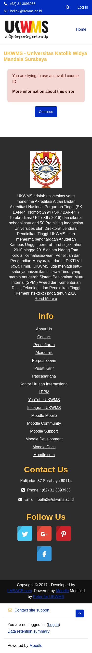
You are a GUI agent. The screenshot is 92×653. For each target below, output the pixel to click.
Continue (46, 112)
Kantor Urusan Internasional (44, 384)
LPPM (44, 392)
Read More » (46, 299)
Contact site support (28, 610)
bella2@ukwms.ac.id (26, 11)
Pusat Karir (44, 368)
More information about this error (43, 91)
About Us (44, 329)
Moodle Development (44, 439)
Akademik (44, 353)
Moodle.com (44, 455)
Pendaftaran (44, 345)
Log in (82, 7)
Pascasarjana (44, 376)
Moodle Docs (44, 447)
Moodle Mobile (44, 415)
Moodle (62, 591)
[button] (67, 7)
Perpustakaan (44, 360)
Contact (44, 337)
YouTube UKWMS (44, 400)
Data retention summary (29, 631)
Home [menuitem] (81, 29)
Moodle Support (44, 431)
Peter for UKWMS (48, 597)
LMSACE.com (19, 591)
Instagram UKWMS (44, 408)
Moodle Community (44, 423)
